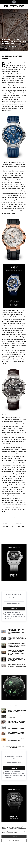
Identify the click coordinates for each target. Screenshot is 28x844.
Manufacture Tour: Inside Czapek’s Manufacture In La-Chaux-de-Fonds (17, 646)
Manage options (14, 840)
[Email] (12, 523)
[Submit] (5, 523)
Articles (5, 46)
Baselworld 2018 (12, 46)
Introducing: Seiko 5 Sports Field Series (17, 716)
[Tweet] (13, 520)
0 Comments (5, 48)
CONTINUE (14, 836)
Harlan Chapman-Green (12, 57)
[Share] (7, 520)
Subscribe (14, 609)
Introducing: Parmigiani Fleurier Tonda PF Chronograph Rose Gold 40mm (16, 631)
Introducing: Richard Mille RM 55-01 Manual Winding (16, 722)
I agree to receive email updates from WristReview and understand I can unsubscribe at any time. (14, 615)
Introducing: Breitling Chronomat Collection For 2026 (17, 639)
